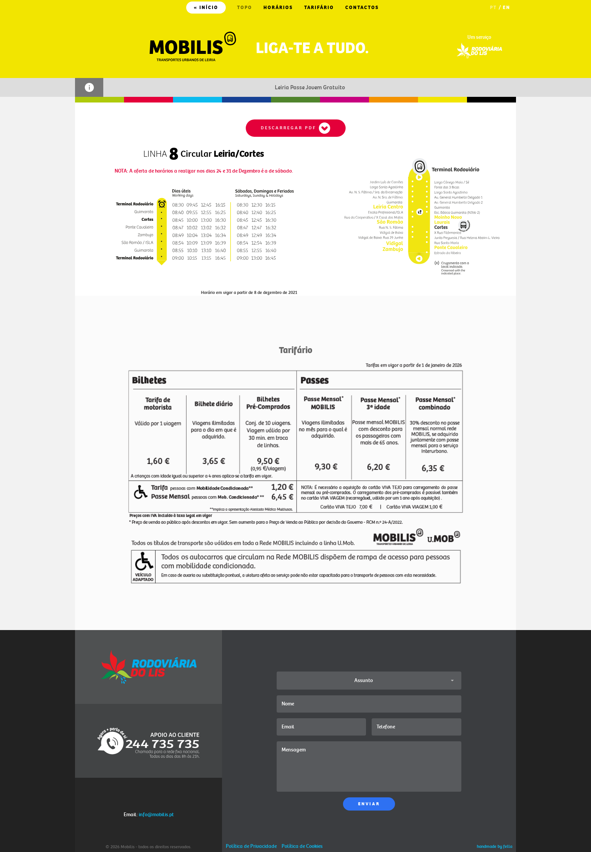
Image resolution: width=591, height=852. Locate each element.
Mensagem (369, 766)
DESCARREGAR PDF (296, 128)
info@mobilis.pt (156, 814)
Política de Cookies (302, 846)
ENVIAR (369, 804)
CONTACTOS (362, 8)
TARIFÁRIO (319, 8)
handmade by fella (494, 846)
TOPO (244, 8)
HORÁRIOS (278, 8)
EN (506, 8)
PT (493, 8)
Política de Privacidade (251, 846)
